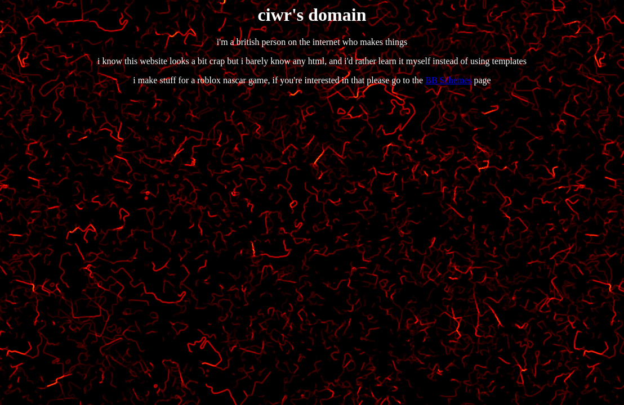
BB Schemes (448, 80)
